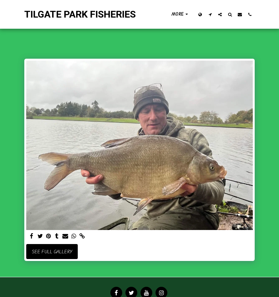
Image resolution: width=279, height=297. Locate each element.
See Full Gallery (52, 252)
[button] (210, 14)
